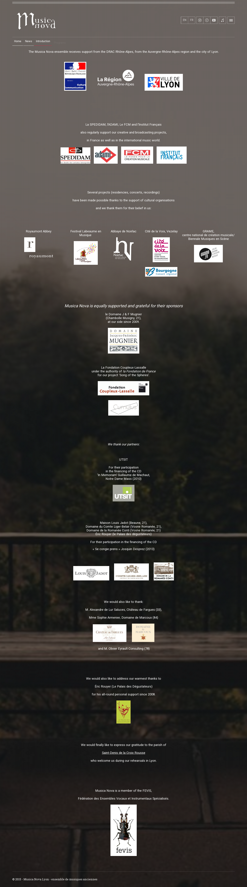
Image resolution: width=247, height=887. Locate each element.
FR (191, 20)
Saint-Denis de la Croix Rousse (123, 753)
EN (184, 20)
